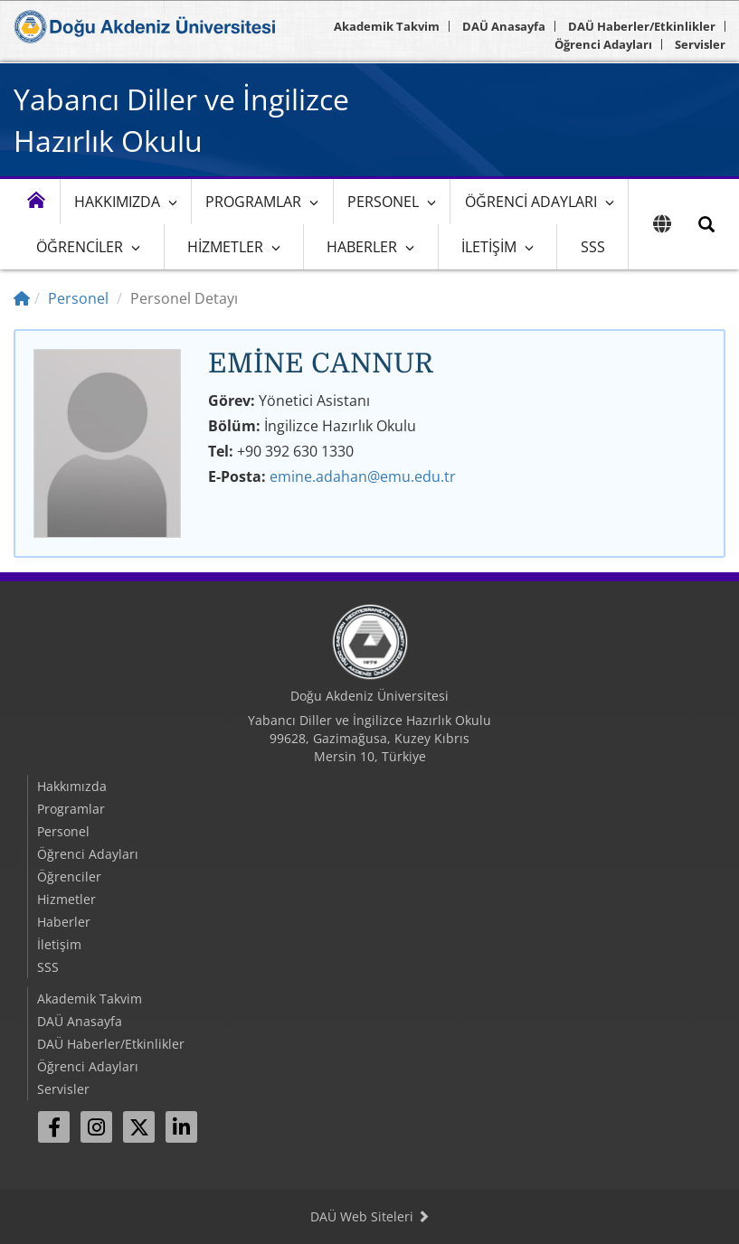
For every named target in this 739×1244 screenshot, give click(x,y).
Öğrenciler (79, 247)
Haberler (362, 247)
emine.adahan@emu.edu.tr (363, 476)
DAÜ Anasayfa (503, 26)
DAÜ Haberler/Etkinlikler (641, 26)
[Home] (22, 298)
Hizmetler (225, 247)
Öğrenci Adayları (603, 44)
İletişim (488, 247)
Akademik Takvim (387, 26)
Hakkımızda (117, 202)
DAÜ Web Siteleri (370, 1216)
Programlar (253, 202)
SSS (593, 247)
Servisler (700, 44)
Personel (383, 202)
